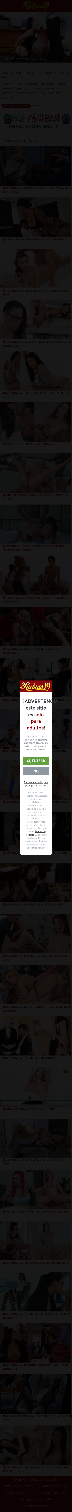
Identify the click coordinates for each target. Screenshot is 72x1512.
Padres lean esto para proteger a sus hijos (36, 784)
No (36, 771)
